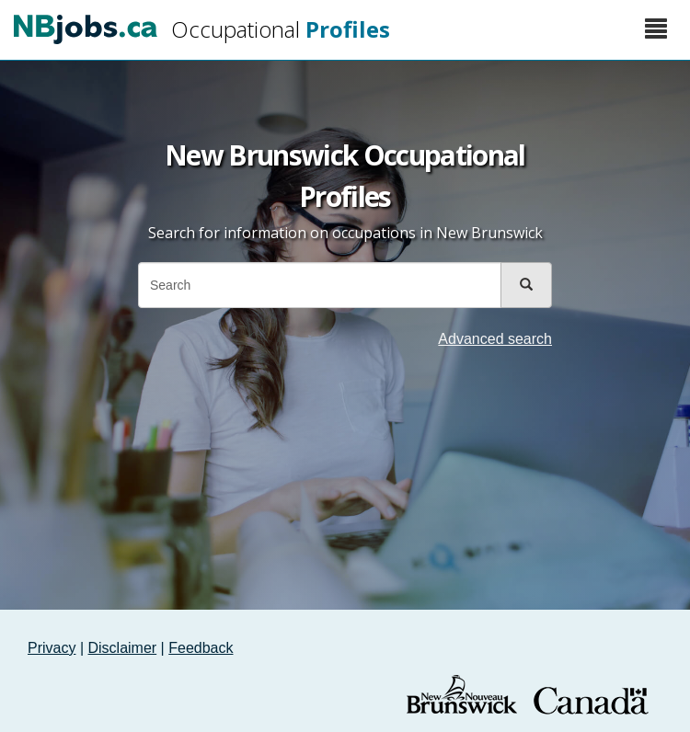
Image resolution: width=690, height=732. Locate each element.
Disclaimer (122, 648)
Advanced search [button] (495, 339)
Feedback (200, 648)
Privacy (51, 648)
